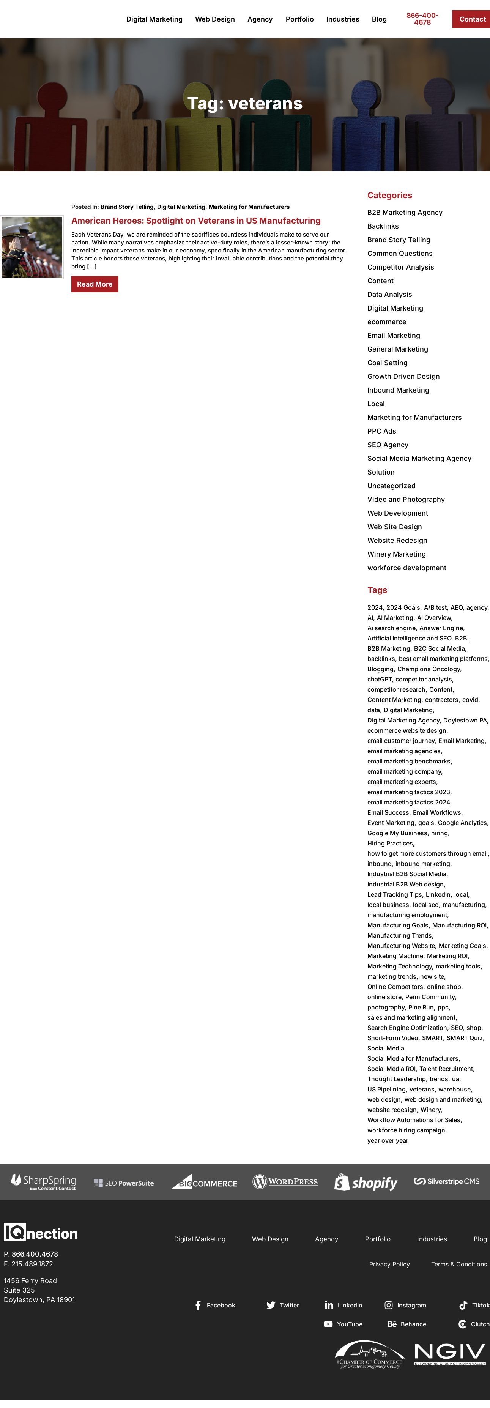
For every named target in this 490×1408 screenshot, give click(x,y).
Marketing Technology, (400, 966)
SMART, (433, 1038)
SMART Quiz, (466, 1038)
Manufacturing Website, (402, 945)
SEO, (458, 1027)
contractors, (442, 699)
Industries (342, 19)
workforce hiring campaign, (407, 1130)
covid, (471, 699)
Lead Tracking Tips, (395, 894)
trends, (440, 1079)
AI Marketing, (396, 617)
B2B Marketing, (389, 648)
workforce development (406, 568)
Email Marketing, (462, 740)
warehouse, (455, 1089)
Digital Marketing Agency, (404, 720)
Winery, (432, 1109)
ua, (456, 1079)
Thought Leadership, (397, 1079)
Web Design (215, 19)
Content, (441, 689)
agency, (477, 607)
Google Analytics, (463, 822)
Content (380, 281)
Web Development (397, 513)
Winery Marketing (396, 554)
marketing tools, (459, 966)
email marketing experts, (402, 781)
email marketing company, (405, 771)
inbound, (380, 863)
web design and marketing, (444, 1099)
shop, (474, 1027)
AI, (371, 617)
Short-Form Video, (393, 1038)
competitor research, (397, 689)
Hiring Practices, (391, 843)
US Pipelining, (387, 1089)
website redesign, (393, 1109)
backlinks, (382, 658)
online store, (385, 997)
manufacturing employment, (408, 915)
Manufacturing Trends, (400, 935)
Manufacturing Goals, (398, 925)
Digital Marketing (154, 19)
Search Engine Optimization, (408, 1027)
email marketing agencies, (405, 751)
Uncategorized (391, 486)
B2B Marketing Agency (405, 212)
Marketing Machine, (396, 956)
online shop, (445, 986)
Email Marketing (393, 335)
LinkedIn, (439, 894)
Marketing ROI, (448, 956)
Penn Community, (431, 997)
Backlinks (383, 226)
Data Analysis (389, 294)
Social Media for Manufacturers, (413, 1058)
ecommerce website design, (407, 730)
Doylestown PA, (466, 720)
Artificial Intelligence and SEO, (410, 638)
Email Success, (389, 812)
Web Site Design (394, 527)
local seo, (427, 904)
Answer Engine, (442, 628)
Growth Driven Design (403, 376)
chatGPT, (380, 679)
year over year (387, 1140)
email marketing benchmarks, (409, 761)
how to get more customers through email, (428, 853)
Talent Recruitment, (447, 1068)
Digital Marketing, (409, 710)
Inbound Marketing (398, 390)
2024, (375, 607)
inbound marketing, (423, 863)
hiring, (440, 833)
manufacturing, (465, 904)
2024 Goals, (404, 607)
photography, (386, 1007)
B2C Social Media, (440, 648)
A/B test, (436, 607)
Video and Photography (406, 499)
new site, (433, 976)
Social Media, (386, 1048)
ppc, (444, 1007)
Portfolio (300, 19)
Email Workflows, (438, 812)
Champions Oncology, (429, 669)
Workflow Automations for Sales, (414, 1120)
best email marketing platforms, (444, 658)
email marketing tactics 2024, (409, 802)
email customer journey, (401, 740)
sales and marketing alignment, (412, 1017)
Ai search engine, (392, 628)
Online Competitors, (396, 986)
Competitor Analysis (400, 267)
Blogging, (381, 669)
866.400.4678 (35, 1254)
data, (374, 710)
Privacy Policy (389, 1264)
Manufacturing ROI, (460, 925)
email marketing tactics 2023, (409, 792)
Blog (379, 19)
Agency (260, 19)
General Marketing (397, 349)
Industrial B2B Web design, (406, 884)
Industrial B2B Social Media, (407, 874)
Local (376, 404)
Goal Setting (387, 363)
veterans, (423, 1089)
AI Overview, (435, 617)
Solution (381, 472)
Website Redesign (397, 540)
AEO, (458, 607)
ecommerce (386, 322)
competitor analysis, (424, 679)
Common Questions (400, 253)
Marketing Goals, (463, 945)
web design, (385, 1099)
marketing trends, (392, 976)
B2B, (462, 638)
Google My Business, (398, 833)
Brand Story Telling (127, 206)
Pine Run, (422, 1007)
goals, (427, 822)
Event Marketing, (391, 822)
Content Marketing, (395, 699)
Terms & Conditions (459, 1264)
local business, (389, 904)
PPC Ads (381, 431)
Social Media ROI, (392, 1068)
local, (462, 894)
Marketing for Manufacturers (249, 206)
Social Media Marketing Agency (419, 458)
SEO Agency (387, 445)
